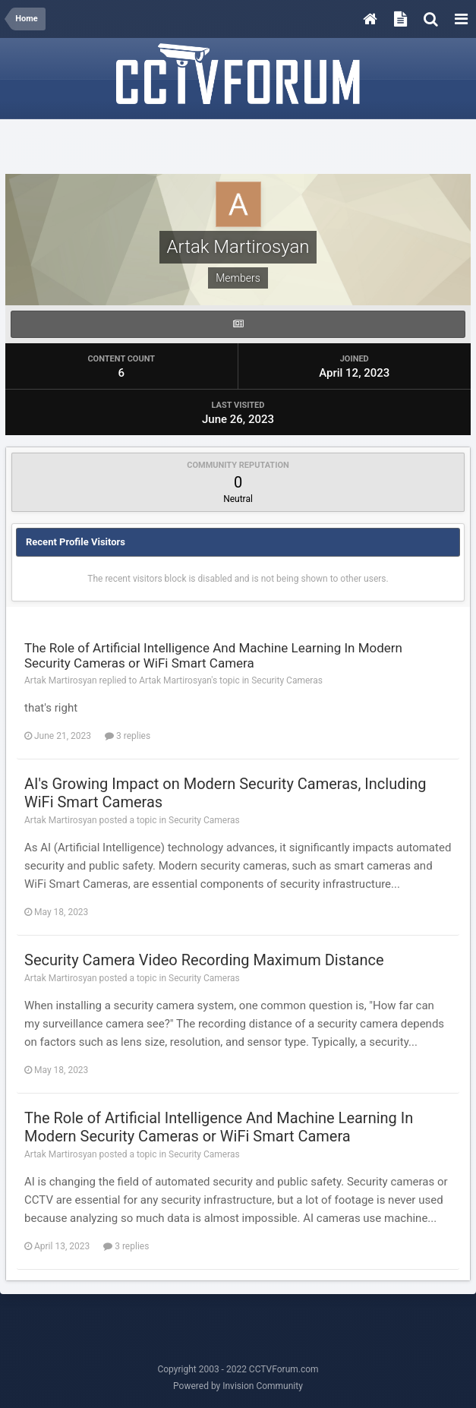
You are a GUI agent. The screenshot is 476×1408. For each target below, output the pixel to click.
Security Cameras (287, 680)
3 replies (127, 736)
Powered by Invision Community (238, 1386)
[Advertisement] (238, 147)
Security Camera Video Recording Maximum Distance (204, 960)
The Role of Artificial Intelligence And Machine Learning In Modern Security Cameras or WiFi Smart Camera (213, 655)
